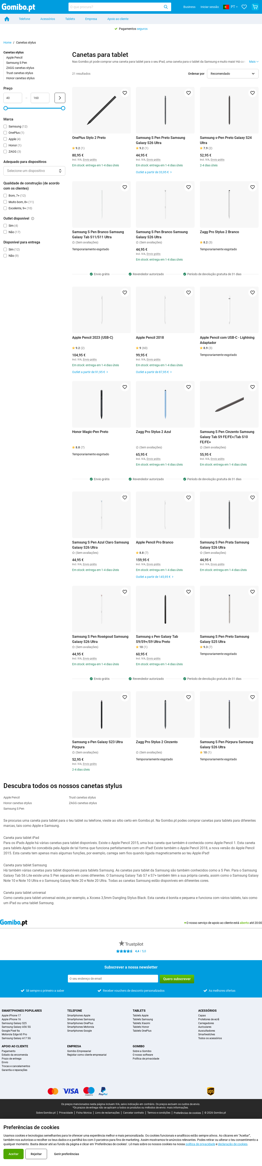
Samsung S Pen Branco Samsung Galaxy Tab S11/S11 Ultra (98, 234)
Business (189, 7)
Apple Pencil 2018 (150, 338)
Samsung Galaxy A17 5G (16, 1038)
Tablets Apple (140, 1015)
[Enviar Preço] (60, 98)
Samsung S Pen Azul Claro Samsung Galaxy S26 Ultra (100, 545)
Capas (202, 1015)
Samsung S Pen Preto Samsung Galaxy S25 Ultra (224, 639)
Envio (5, 1062)
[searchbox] (115, 7)
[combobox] (119, 6)
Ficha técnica (84, 1112)
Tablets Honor (141, 1027)
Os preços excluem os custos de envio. (178, 1104)
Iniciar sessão (210, 7)
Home (7, 42)
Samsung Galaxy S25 (14, 1023)
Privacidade (66, 1112)
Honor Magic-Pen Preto (90, 432)
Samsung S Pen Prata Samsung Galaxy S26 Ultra (224, 545)
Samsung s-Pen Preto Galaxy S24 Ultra (226, 140)
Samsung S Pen (16, 62)
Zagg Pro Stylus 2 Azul (153, 432)
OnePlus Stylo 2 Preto (89, 138)
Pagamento (8, 1051)
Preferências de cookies (187, 1112)
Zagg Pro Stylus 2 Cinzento (157, 742)
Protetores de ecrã (208, 1019)
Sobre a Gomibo (142, 1051)
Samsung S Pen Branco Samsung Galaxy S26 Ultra (162, 234)
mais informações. (178, 1107)
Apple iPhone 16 (11, 1019)
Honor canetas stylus (20, 78)
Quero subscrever (177, 979)
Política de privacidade (146, 1058)
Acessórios (47, 19)
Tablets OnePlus (142, 1030)
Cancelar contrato (133, 1112)
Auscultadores (206, 1030)
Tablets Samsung (143, 1019)
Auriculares (204, 1027)
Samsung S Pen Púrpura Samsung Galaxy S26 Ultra (226, 744)
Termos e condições (158, 1112)
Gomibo (139, 1046)
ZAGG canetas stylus (20, 68)
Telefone (24, 19)
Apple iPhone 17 (11, 1015)
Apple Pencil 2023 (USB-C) (92, 338)
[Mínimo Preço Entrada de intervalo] (12, 98)
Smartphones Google (79, 1030)
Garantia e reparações (14, 1070)
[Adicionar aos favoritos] (124, 93)
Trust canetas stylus (19, 73)
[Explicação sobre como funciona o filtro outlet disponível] (32, 218)
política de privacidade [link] (200, 1144)
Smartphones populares (22, 1010)
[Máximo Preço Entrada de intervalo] (40, 98)
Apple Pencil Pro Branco (154, 542)
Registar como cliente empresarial (87, 1055)
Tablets (70, 19)
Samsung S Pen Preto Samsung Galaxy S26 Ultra (160, 140)
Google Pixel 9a (11, 1030)
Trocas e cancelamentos (16, 1066)
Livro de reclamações (107, 1112)
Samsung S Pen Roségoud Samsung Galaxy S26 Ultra (100, 639)
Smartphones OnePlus (80, 1023)
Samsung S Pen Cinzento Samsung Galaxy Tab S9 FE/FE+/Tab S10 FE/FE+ (227, 437)
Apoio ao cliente (117, 19)
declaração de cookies (232, 1144)
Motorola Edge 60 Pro (14, 1034)
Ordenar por (196, 73)
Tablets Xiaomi (141, 1023)
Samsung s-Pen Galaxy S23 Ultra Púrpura (97, 744)
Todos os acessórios (210, 1038)
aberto (244, 923)
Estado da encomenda (15, 1055)
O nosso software (143, 1055)
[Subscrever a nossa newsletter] (113, 978)
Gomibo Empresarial (79, 1051)
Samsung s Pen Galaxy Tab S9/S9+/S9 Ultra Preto (157, 639)
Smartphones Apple (78, 1015)
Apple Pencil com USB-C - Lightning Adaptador (227, 340)
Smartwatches (206, 1034)
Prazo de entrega (11, 1058)
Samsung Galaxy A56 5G (16, 1027)
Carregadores (206, 1023)
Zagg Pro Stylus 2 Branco (219, 232)
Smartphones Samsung (81, 1019)
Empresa (91, 19)
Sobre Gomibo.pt (46, 1112)
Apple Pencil (14, 57)
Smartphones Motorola (80, 1027)
